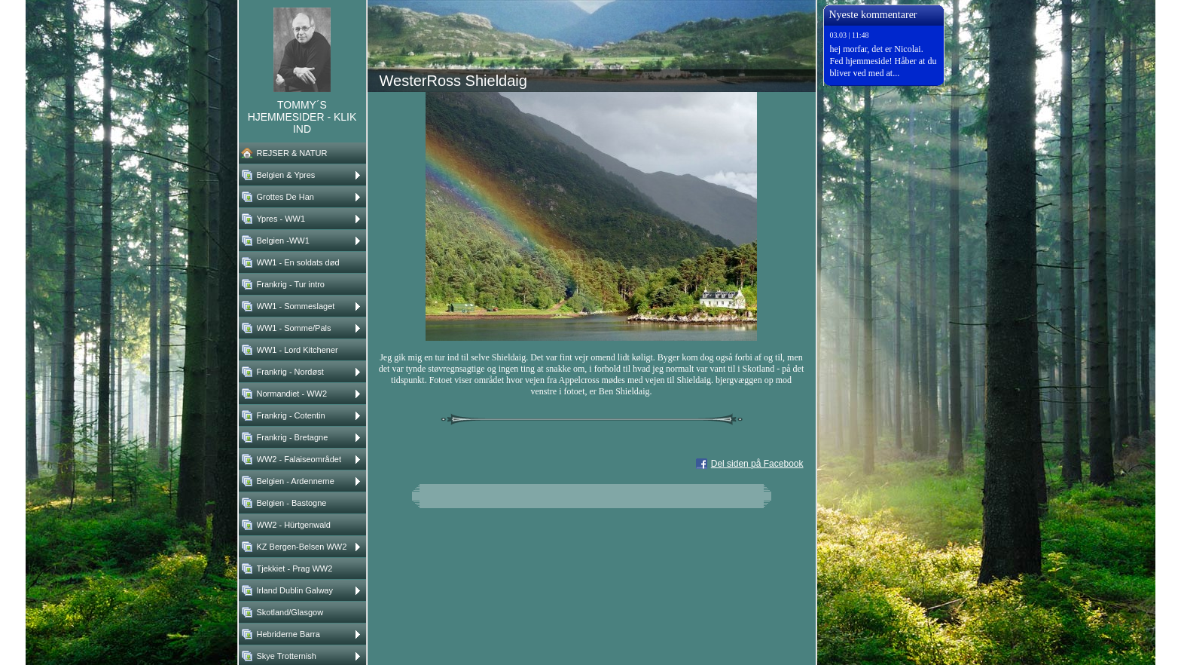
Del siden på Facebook (757, 463)
